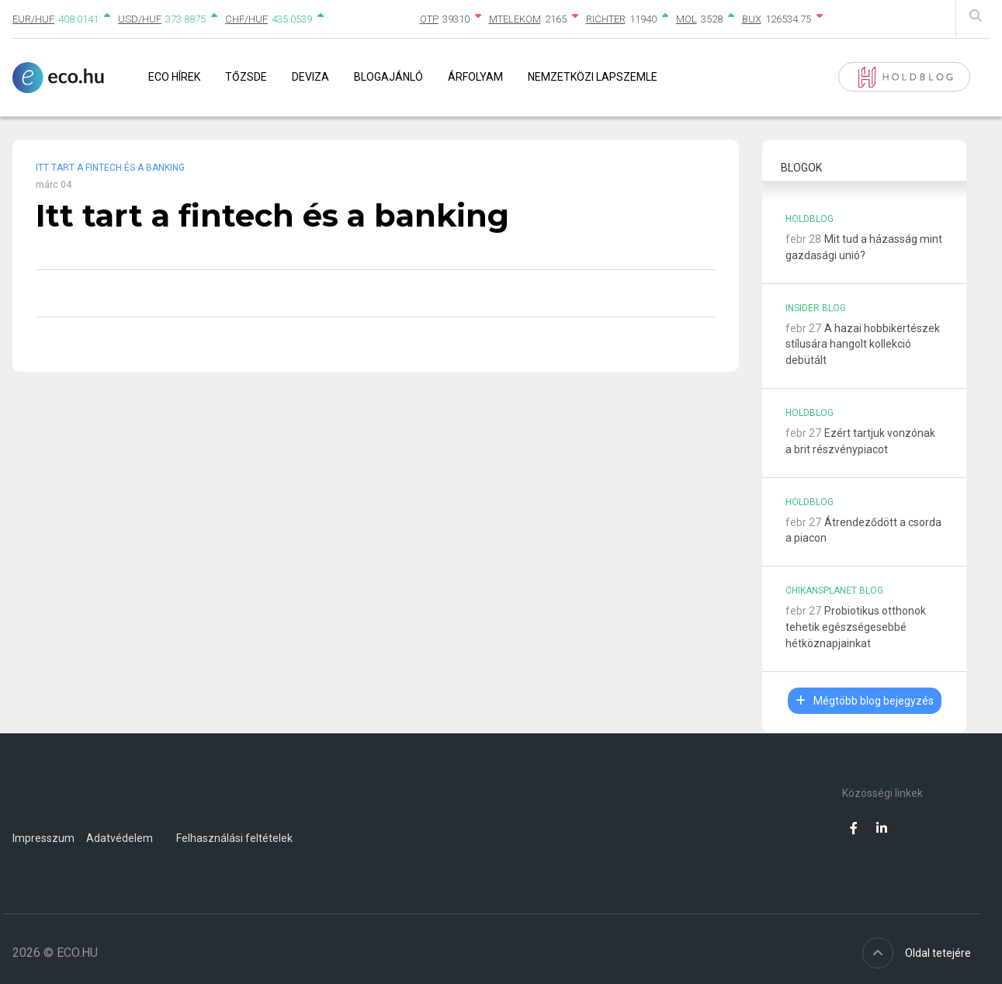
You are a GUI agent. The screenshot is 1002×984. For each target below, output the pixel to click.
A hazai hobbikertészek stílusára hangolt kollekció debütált (862, 344)
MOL (686, 19)
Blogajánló (388, 77)
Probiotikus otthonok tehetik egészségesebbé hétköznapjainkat (855, 627)
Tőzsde (246, 77)
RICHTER (606, 19)
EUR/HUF (33, 19)
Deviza (310, 77)
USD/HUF (139, 19)
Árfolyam (475, 77)
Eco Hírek (174, 77)
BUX (751, 19)
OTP (429, 19)
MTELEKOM (515, 19)
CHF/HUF (246, 19)
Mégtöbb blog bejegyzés (865, 701)
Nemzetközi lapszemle (592, 77)
